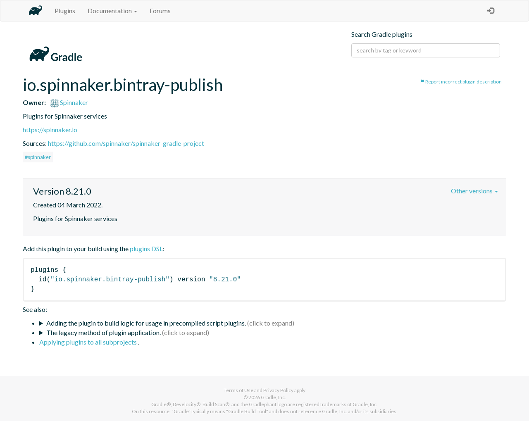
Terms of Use (238, 390)
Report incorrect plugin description (460, 81)
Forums (160, 10)
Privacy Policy (278, 390)
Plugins (65, 10)
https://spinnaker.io (50, 129)
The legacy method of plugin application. (103, 332)
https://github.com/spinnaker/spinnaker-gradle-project (126, 143)
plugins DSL (146, 248)
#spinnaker (38, 157)
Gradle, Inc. (273, 397)
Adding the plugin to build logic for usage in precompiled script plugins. (146, 323)
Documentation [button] (112, 10)
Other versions (474, 191)
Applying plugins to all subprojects (88, 342)
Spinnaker (69, 102)
